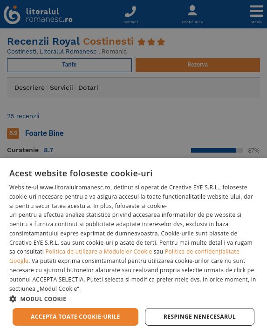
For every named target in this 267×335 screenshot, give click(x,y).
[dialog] (133, 246)
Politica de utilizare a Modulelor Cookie (99, 251)
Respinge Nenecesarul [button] (200, 317)
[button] (133, 298)
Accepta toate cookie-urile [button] (75, 317)
